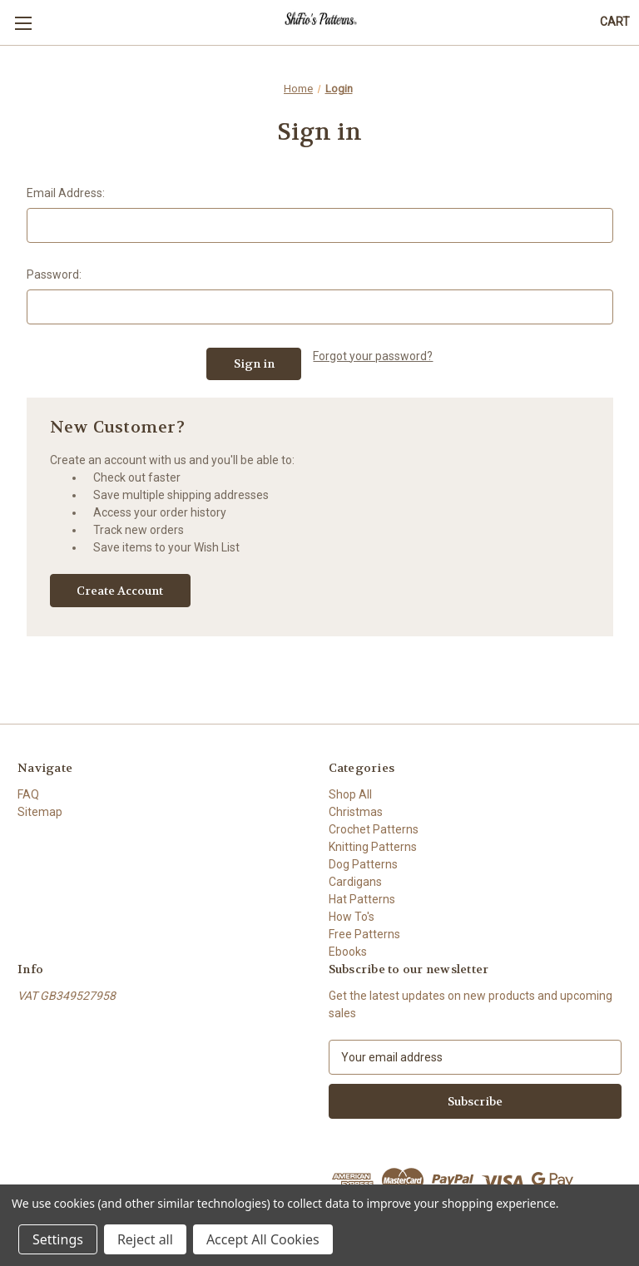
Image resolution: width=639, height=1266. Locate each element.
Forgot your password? (373, 356)
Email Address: (66, 193)
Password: (54, 274)
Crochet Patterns (374, 829)
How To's (351, 916)
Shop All (350, 794)
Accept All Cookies (263, 1239)
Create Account (120, 590)
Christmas (356, 811)
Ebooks (348, 951)
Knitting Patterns (373, 846)
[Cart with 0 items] (615, 22)
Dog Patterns (363, 864)
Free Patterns (364, 934)
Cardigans (355, 881)
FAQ (28, 794)
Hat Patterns (362, 899)
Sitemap (39, 811)
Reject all (145, 1239)
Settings (57, 1239)
